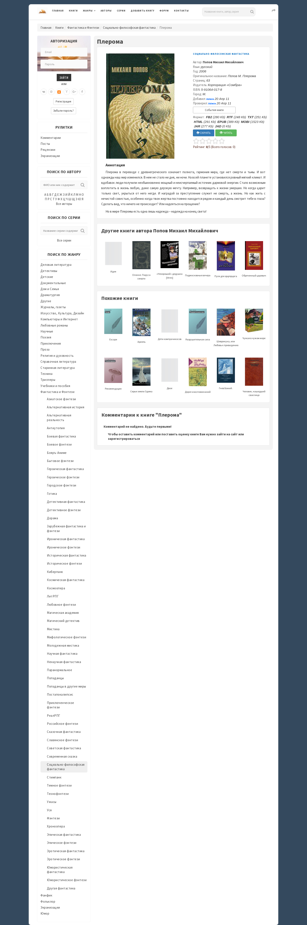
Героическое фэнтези (63, 477)
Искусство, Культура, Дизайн (62, 313)
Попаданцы (55, 678)
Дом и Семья (50, 289)
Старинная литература (58, 368)
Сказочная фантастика (64, 732)
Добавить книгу (142, 10)
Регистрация (63, 101)
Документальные (53, 283)
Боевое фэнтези (59, 444)
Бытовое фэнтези (60, 461)
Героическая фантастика (65, 469)
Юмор (45, 913)
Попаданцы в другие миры (66, 686)
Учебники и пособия (55, 386)
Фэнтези (53, 818)
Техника (47, 374)
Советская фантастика (64, 748)
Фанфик (46, 895)
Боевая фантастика (61, 436)
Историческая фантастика (66, 555)
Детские (47, 277)
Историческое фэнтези (64, 563)
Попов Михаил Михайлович (223, 62)
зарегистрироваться (124, 439)
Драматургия (50, 295)
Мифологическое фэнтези (66, 637)
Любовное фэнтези (61, 605)
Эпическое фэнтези (62, 843)
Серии (121, 10)
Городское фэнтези (61, 485)
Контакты (181, 10)
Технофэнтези (58, 794)
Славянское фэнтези (62, 740)
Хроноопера (56, 826)
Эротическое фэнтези (63, 859)
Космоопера (56, 588)
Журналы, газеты (53, 307)
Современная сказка (62, 756)
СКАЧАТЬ (204, 133)
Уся (49, 810)
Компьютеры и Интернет (59, 319)
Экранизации (50, 156)
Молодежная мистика (63, 645)
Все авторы (64, 204)
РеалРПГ (53, 716)
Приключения (51, 343)
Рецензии (48, 150)
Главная (58, 10)
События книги (214, 110)
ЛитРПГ (53, 596)
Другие (46, 301)
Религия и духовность (57, 356)
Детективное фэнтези (64, 510)
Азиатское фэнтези (61, 399)
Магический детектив (63, 621)
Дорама (52, 518)
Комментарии (51, 138)
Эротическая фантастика (65, 851)
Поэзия (46, 337)
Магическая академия (63, 613)
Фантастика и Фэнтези (83, 28)
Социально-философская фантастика (129, 28)
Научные (47, 331)
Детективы (49, 271)
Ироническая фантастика (66, 539)
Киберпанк (55, 572)
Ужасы (51, 802)
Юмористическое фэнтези (67, 880)
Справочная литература (58, 362)
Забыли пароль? (63, 110)
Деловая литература (56, 265)
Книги (73, 10)
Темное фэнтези (59, 785)
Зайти (63, 77)
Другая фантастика (61, 888)
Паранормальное (59, 670)
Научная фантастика (62, 654)
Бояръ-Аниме (57, 453)
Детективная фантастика (66, 502)
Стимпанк (54, 777)
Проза (45, 349)
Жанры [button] (88, 10)
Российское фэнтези (62, 724)
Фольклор (48, 901)
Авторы (106, 10)
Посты (45, 144)
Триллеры (48, 380)
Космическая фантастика (65, 580)
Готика (52, 494)
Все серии (64, 240)
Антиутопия (56, 428)
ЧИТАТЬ (226, 133)
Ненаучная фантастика (64, 662)
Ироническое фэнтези (63, 547)
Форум (164, 10)
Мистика (53, 629)
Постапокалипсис (60, 694)
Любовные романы (54, 325)
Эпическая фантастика (64, 835)
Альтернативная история (65, 407)
